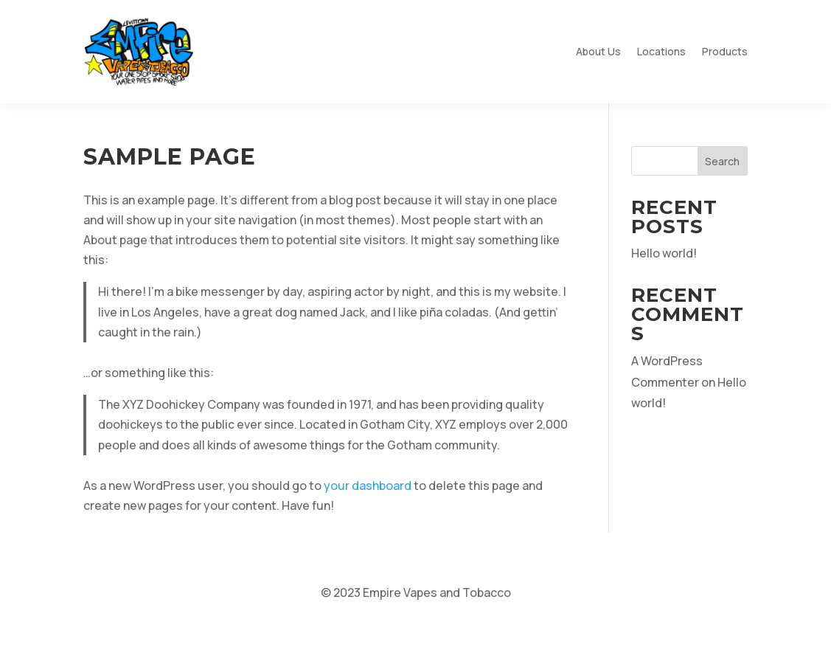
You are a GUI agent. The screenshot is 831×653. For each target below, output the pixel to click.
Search (722, 161)
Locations (661, 51)
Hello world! (664, 253)
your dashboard (367, 485)
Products (725, 51)
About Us (598, 51)
